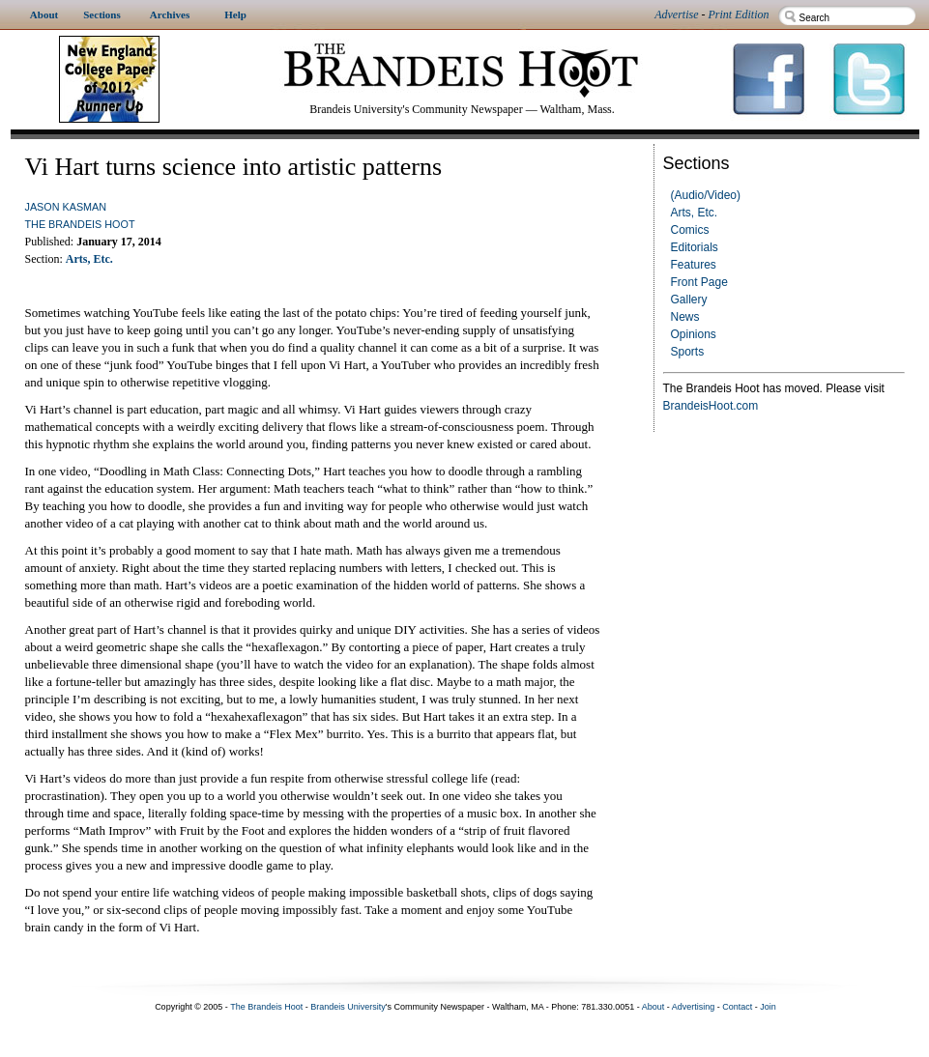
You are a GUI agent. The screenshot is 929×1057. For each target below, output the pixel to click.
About (653, 1007)
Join (768, 1007)
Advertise (676, 14)
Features (693, 264)
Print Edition (739, 14)
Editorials (694, 247)
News (685, 317)
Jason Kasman (66, 207)
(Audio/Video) (706, 195)
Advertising (693, 1007)
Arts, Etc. (694, 212)
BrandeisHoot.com (711, 406)
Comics (690, 230)
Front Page (699, 282)
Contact (737, 1007)
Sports (688, 351)
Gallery (689, 299)
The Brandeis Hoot (80, 224)
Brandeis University (348, 1007)
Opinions (693, 334)
